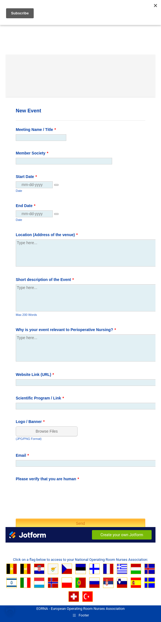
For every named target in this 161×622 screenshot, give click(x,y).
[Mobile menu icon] (150, 12)
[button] (10, 612)
